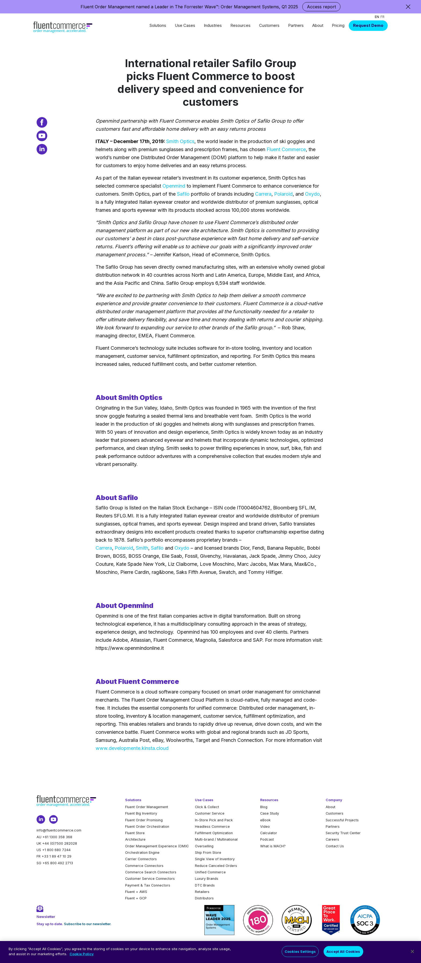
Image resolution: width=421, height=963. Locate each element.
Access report (321, 6)
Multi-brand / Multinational (216, 839)
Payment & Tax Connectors (147, 885)
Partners (296, 25)
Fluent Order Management (146, 807)
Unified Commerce (210, 872)
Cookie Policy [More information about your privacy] (82, 957)
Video (265, 827)
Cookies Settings (300, 955)
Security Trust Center (343, 833)
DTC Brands (205, 885)
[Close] (412, 955)
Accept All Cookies (343, 955)
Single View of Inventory (215, 859)
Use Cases (185, 25)
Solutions (158, 25)
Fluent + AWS (136, 892)
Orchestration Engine (142, 853)
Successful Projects (342, 820)
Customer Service (209, 813)
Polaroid (283, 194)
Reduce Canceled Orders (216, 866)
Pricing (338, 25)
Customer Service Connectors (150, 879)
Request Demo (368, 25)
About (317, 25)
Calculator (268, 833)
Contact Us (335, 846)
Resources (240, 25)
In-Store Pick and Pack (214, 820)
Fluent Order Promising (144, 820)
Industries (213, 25)
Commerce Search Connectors (150, 872)
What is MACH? (273, 846)
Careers (332, 839)
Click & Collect (207, 807)
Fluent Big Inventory (141, 813)
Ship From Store (208, 853)
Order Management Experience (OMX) (156, 846)
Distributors (204, 898)
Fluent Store (135, 833)
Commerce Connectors (144, 866)
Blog (263, 807)
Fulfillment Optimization (214, 833)
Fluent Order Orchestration (147, 827)
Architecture (135, 839)
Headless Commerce (212, 827)
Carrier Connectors (141, 859)
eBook (265, 820)
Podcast (267, 839)
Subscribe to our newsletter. (87, 924)
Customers (269, 25)
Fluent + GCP (136, 898)
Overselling (204, 846)
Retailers (202, 892)
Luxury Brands (206, 879)
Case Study (269, 813)
